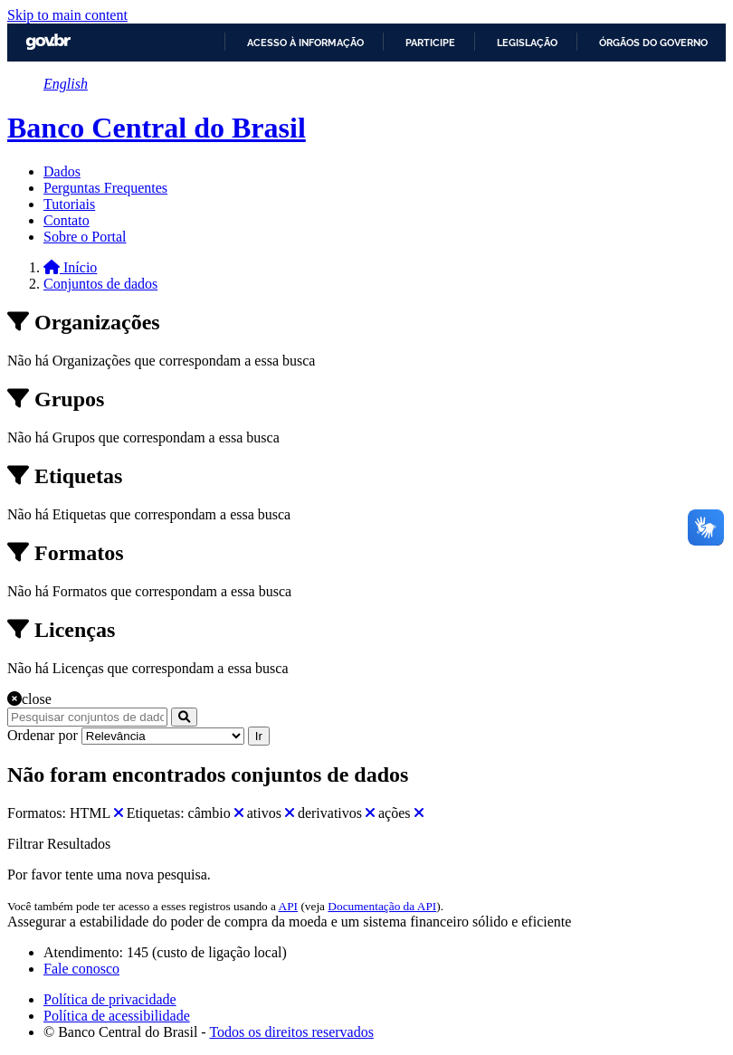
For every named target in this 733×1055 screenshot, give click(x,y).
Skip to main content (67, 15)
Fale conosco (81, 968)
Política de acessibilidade (116, 1015)
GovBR (48, 42)
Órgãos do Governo (653, 42)
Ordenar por (42, 735)
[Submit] (184, 717)
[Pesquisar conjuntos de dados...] (87, 717)
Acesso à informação (305, 42)
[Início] (70, 267)
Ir (258, 736)
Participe (430, 42)
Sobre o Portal (85, 236)
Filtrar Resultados (58, 843)
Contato (66, 220)
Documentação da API (382, 906)
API (288, 906)
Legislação (527, 42)
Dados (62, 171)
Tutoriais (69, 204)
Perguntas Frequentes (105, 187)
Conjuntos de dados (100, 283)
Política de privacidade (109, 999)
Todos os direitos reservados (291, 1032)
